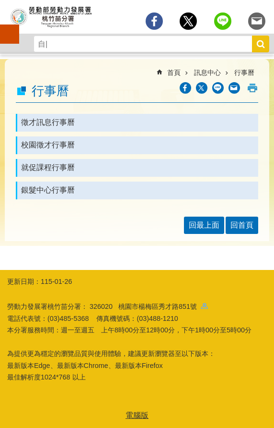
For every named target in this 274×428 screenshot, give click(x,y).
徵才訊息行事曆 (48, 122)
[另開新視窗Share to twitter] (188, 21)
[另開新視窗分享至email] (256, 21)
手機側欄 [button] (5, 27)
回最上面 (204, 225)
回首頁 (241, 225)
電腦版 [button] (137, 415)
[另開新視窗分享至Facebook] (154, 21)
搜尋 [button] (260, 44)
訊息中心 (207, 72)
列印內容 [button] (252, 88)
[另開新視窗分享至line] (222, 21)
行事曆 (244, 72)
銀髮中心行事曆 (48, 190)
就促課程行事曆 (48, 167)
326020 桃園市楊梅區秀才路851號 (149, 306)
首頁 (174, 72)
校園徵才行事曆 (48, 145)
